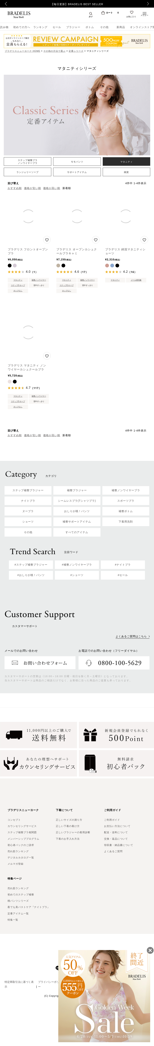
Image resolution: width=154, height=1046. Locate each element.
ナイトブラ (28, 500)
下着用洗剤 (126, 521)
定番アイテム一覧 (18, 913)
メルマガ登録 (15, 863)
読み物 (4, 27)
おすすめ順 (15, 188)
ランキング (40, 27)
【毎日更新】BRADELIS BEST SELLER (77, 4)
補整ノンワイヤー (39, 280)
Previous (4, 4)
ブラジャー (73, 27)
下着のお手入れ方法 (68, 838)
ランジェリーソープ (27, 172)
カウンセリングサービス (22, 826)
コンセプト (14, 819)
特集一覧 (13, 919)
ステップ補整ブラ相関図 (22, 832)
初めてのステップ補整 (21, 894)
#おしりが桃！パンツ (31, 575)
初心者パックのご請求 (21, 845)
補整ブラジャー (77, 490)
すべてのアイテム (76, 532)
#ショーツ (76, 575)
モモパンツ (77, 161)
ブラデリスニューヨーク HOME (22, 51)
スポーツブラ (125, 500)
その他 (104, 27)
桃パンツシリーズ (18, 900)
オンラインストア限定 (142, 27)
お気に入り (131, 17)
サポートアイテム (77, 172)
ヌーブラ (28, 511)
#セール (123, 575)
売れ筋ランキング (18, 851)
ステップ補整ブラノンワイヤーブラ (27, 162)
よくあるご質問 (113, 851)
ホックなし (18, 291)
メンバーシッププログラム (23, 838)
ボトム (90, 27)
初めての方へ (20, 27)
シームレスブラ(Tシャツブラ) (77, 500)
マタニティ (126, 161)
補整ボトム (126, 511)
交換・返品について (116, 838)
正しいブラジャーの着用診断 (73, 832)
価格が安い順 (32, 188)
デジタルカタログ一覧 (21, 857)
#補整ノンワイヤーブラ (77, 564)
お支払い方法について (117, 826)
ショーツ (28, 521)
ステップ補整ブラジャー (28, 490)
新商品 (121, 27)
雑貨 (126, 172)
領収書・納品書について (118, 845)
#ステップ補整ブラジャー (31, 564)
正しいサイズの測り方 (69, 819)
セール (57, 27)
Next (149, 4)
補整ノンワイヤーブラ (126, 490)
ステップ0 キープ (18, 285)
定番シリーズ (76, 51)
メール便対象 (136, 280)
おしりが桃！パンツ (77, 511)
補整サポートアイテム (77, 521)
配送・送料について (116, 832)
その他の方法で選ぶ (54, 51)
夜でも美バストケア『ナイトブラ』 (29, 907)
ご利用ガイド (112, 819)
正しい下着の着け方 (68, 826)
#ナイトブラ (123, 564)
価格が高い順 (51, 188)
